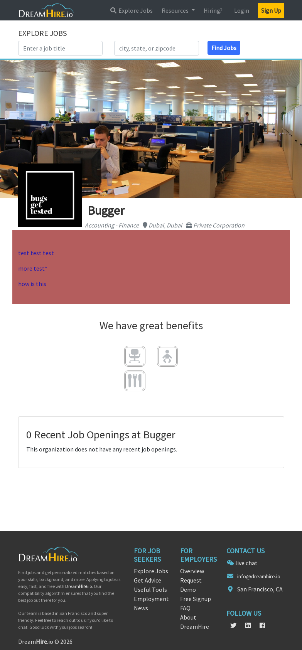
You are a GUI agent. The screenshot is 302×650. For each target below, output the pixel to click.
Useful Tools (150, 589)
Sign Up (271, 10)
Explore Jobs (131, 10)
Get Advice (147, 580)
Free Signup (195, 599)
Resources (176, 10)
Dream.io (78, 586)
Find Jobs (223, 48)
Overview (192, 571)
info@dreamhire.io (258, 576)
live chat (246, 563)
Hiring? (213, 10)
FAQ (185, 608)
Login (241, 10)
